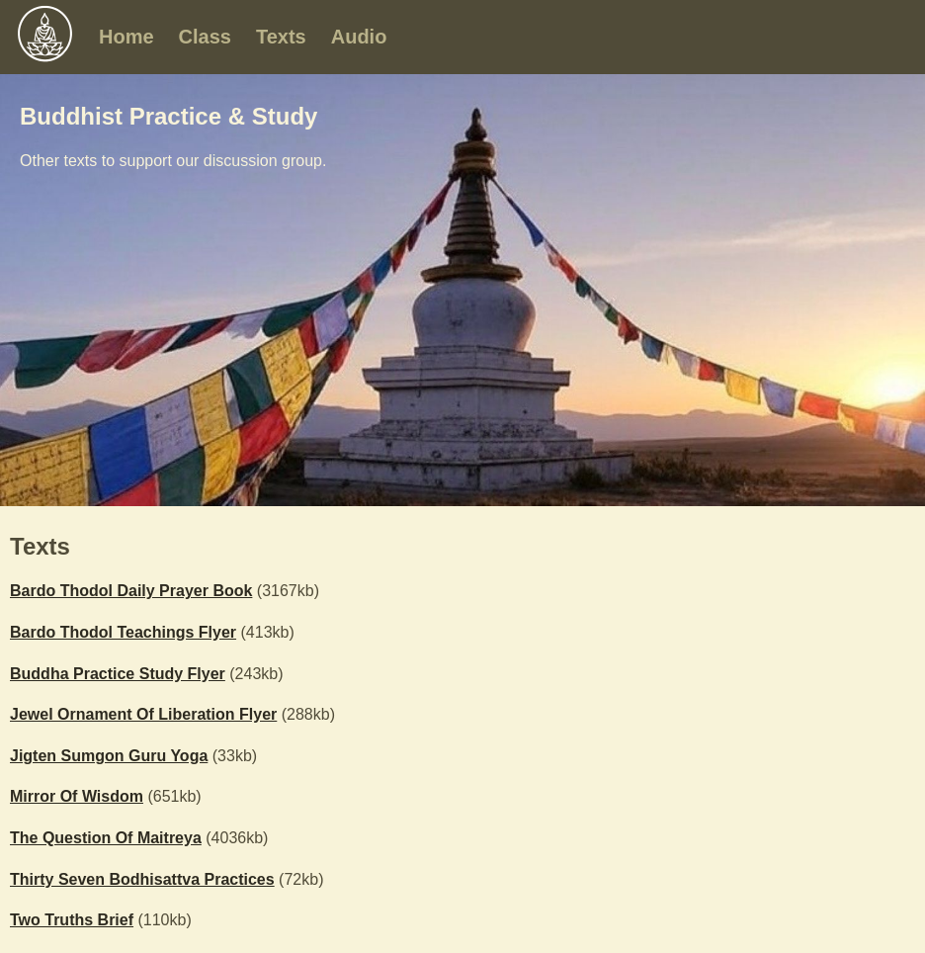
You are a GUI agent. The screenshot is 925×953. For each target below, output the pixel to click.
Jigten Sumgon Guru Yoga (109, 755)
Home (126, 36)
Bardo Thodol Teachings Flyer (123, 632)
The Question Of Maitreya (106, 837)
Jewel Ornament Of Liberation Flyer (143, 714)
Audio (359, 36)
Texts (281, 36)
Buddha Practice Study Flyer (117, 673)
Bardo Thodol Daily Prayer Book (131, 590)
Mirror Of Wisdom (76, 796)
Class (205, 36)
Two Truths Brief (71, 919)
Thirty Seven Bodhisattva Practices (142, 879)
